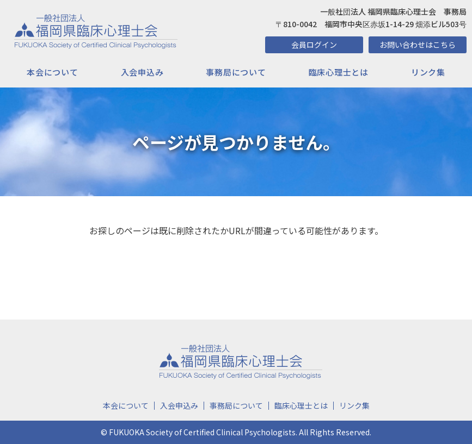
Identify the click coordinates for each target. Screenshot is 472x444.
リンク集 (428, 72)
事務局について (236, 72)
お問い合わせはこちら (417, 44)
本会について (52, 72)
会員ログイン (314, 44)
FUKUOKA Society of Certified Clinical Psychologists (202, 432)
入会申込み (142, 72)
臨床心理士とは (339, 72)
